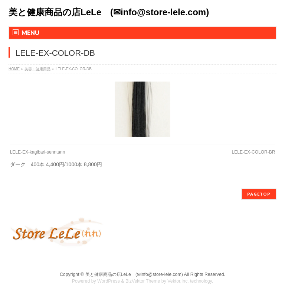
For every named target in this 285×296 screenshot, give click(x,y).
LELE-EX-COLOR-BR (253, 152)
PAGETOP (259, 194)
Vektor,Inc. (178, 281)
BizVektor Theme (142, 281)
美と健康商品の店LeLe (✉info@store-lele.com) (109, 12)
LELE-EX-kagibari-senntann (37, 152)
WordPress (108, 281)
